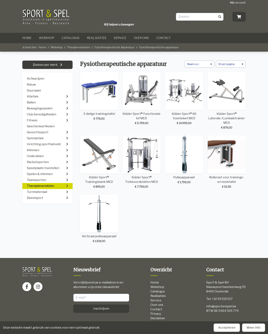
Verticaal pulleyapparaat (99, 219)
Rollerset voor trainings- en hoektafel (227, 162)
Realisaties (96, 38)
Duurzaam (34, 90)
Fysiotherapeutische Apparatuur (115, 47)
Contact (163, 38)
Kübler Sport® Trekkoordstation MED (142, 162)
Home (26, 38)
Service (120, 38)
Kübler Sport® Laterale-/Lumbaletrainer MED (227, 101)
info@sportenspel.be (221, 306)
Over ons (141, 38)
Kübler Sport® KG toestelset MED (184, 98)
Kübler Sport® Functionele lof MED (142, 98)
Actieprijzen (35, 78)
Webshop (46, 38)
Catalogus (70, 38)
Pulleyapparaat (184, 160)
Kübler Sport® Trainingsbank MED (99, 162)
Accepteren (226, 327)
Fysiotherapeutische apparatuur (159, 47)
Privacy (155, 314)
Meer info (254, 327)
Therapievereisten (78, 47)
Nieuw (31, 84)
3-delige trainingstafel (99, 96)
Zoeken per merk (45, 65)
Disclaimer (157, 318)
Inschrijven (101, 308)
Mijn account (238, 2)
